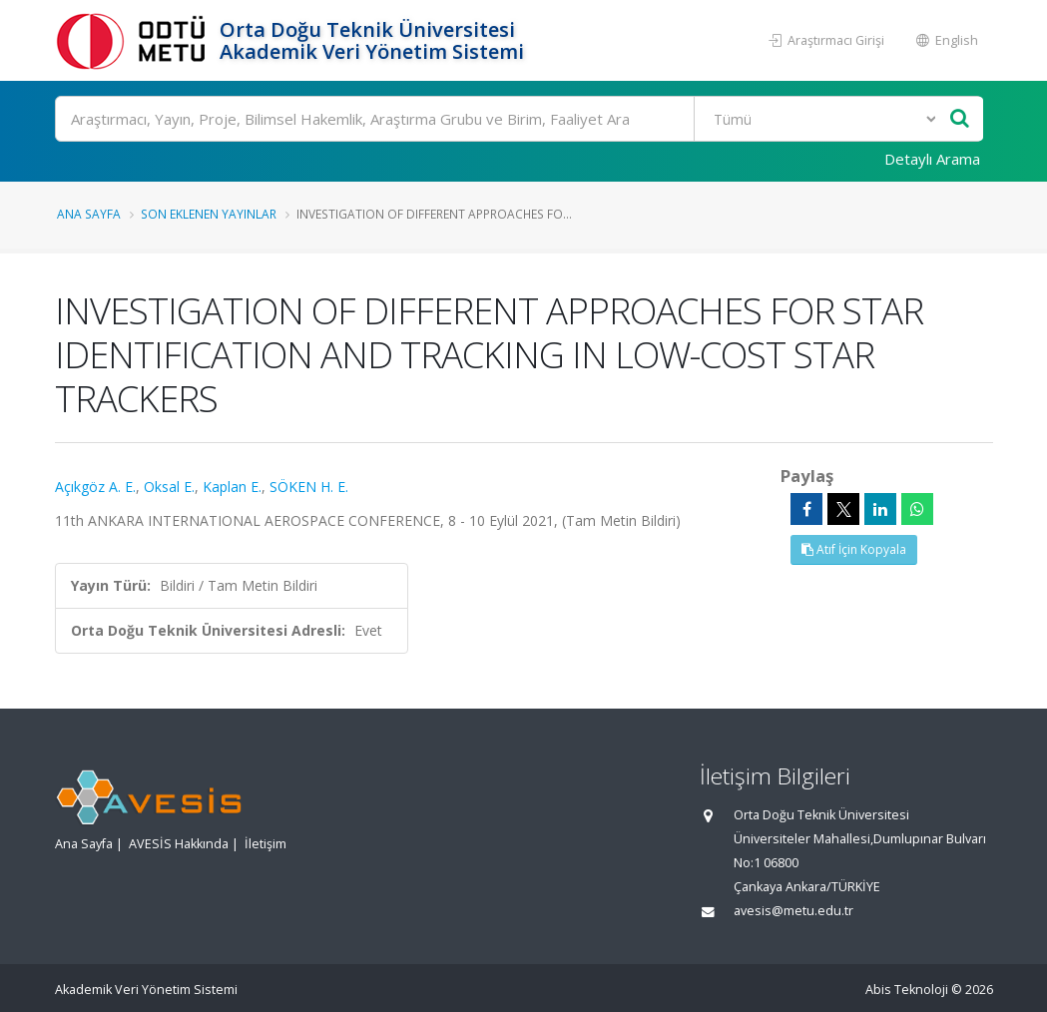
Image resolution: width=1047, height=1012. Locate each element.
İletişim (265, 843)
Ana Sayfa (89, 214)
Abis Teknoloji (906, 989)
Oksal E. (169, 486)
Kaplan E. (232, 486)
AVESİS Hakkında (179, 843)
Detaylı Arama (932, 159)
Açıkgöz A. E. (95, 486)
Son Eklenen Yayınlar (208, 214)
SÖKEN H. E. (308, 486)
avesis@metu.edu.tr (793, 910)
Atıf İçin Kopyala (853, 549)
